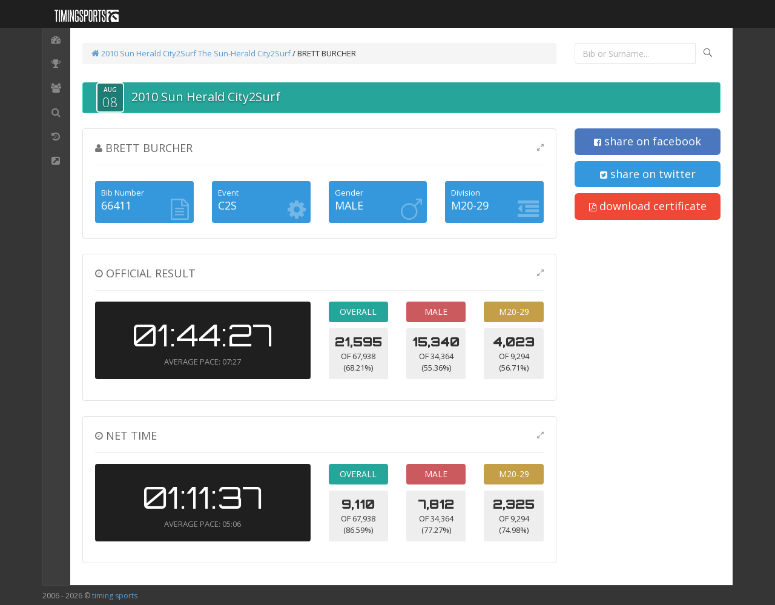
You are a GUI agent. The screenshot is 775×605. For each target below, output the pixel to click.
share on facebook (647, 141)
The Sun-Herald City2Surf (244, 53)
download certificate (648, 206)
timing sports (114, 595)
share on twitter (648, 174)
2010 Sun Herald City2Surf (143, 53)
